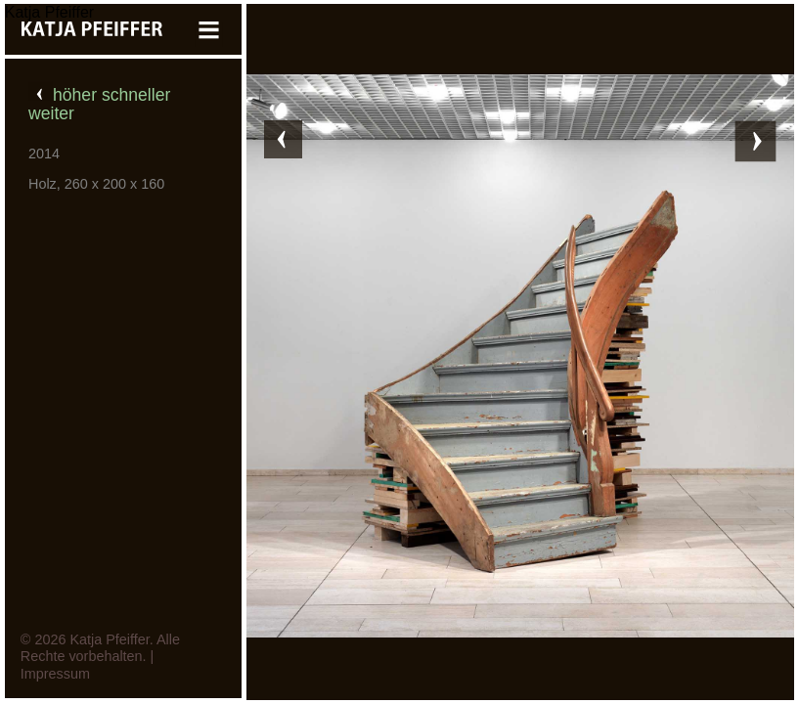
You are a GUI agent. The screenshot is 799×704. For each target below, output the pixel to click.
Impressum (55, 674)
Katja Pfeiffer (49, 12)
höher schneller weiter (99, 104)
